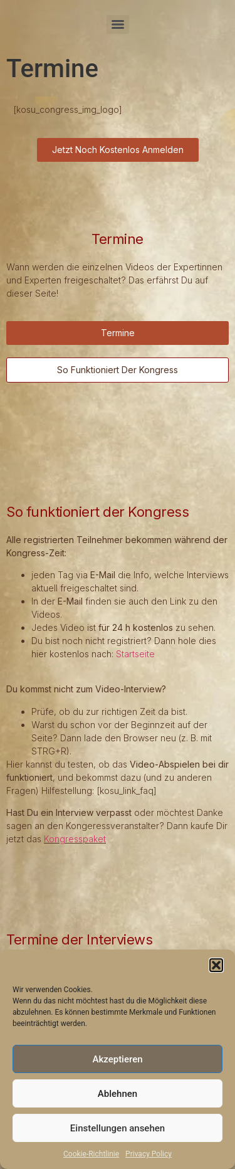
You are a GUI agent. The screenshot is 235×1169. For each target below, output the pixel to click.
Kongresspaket (75, 838)
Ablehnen (117, 1093)
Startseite (135, 653)
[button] (216, 965)
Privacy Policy (148, 1154)
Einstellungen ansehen (117, 1128)
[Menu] (118, 24)
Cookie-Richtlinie (91, 1154)
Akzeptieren (117, 1059)
